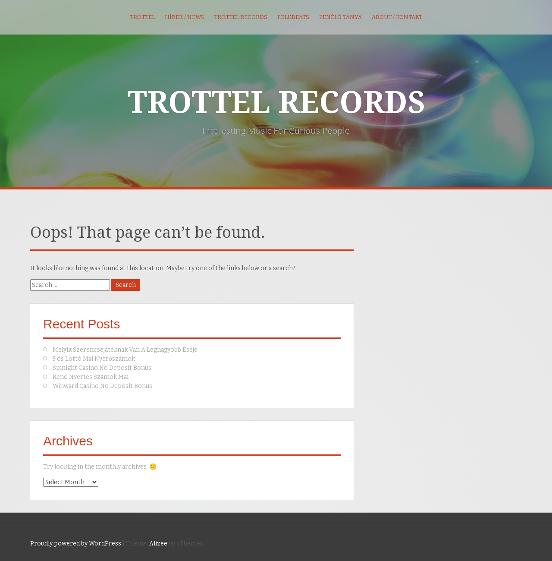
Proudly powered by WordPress (75, 543)
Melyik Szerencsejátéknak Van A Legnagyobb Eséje (125, 349)
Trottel (142, 17)
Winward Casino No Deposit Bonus (102, 386)
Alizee (158, 543)
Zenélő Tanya (340, 17)
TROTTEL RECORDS (276, 102)
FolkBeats (293, 17)
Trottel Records (240, 17)
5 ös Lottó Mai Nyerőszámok (94, 358)
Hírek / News (184, 17)
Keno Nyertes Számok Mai (91, 377)
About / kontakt (397, 17)
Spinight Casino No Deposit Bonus (102, 368)
